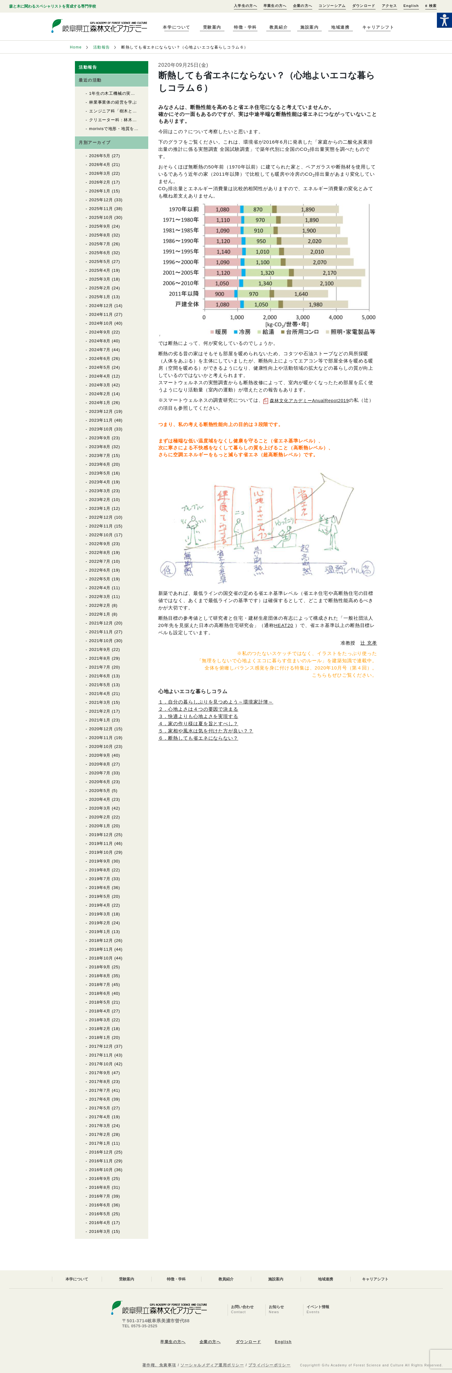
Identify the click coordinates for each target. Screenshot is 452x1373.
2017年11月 (101, 1055)
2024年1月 (99, 402)
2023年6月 (99, 464)
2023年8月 (99, 446)
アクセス (389, 6)
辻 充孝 (368, 643)
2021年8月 (99, 658)
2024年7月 (99, 349)
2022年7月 (99, 561)
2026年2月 (99, 182)
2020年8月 (99, 764)
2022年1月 (99, 614)
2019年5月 (99, 896)
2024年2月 (99, 393)
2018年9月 (99, 967)
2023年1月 (99, 508)
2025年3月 (99, 279)
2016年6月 (99, 1205)
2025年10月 (101, 217)
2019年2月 (99, 922)
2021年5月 (99, 684)
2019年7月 (99, 878)
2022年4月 (99, 587)
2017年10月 (101, 1064)
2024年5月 (99, 367)
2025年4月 (99, 270)
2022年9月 (99, 543)
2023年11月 (101, 420)
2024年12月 (101, 305)
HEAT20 (283, 625)
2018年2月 (99, 1028)
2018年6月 (99, 993)
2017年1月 (99, 1143)
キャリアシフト (378, 27)
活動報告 (101, 47)
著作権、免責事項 (159, 1365)
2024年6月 (99, 358)
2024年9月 (99, 332)
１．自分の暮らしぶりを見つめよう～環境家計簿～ (216, 701)
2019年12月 (101, 834)
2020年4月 (99, 799)
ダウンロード (364, 6)
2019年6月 (99, 887)
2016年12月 (101, 1152)
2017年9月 (99, 1072)
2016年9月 (99, 1178)
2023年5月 (99, 473)
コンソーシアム (332, 6)
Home (76, 47)
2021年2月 (99, 711)
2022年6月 (99, 570)
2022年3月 (99, 596)
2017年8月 (99, 1081)
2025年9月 (99, 226)
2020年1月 (99, 825)
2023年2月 (99, 499)
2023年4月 (99, 482)
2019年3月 (99, 914)
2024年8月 (99, 341)
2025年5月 (99, 261)
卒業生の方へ (275, 6)
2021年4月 (99, 693)
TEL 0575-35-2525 (139, 1326)
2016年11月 (101, 1161)
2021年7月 (99, 667)
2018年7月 (99, 984)
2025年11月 (101, 208)
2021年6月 (99, 676)
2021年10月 (101, 640)
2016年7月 (99, 1196)
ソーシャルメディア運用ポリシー (212, 1365)
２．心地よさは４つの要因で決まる (198, 709)
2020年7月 (99, 773)
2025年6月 (99, 252)
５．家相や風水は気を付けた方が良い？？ (205, 730)
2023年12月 (101, 411)
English (411, 6)
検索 (431, 6)
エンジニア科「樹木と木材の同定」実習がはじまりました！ (147, 111)
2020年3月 (99, 808)
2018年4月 (99, 1011)
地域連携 (340, 27)
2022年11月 (101, 526)
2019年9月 (99, 861)
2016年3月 (99, 1231)
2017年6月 (99, 1099)
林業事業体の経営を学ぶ (113, 102)
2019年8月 (99, 870)
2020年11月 (101, 737)
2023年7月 (99, 455)
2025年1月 (99, 296)
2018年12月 (101, 940)
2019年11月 (101, 843)
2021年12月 (101, 623)
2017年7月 (99, 1090)
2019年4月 (99, 905)
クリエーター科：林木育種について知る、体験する (139, 119)
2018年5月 (99, 1002)
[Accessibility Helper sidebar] (444, 20)
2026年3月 (99, 173)
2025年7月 (99, 244)
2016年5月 (99, 1213)
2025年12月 (101, 199)
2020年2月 (99, 817)
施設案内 (309, 27)
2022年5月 (99, 579)
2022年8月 (99, 552)
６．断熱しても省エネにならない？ (198, 738)
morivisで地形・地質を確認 (116, 128)
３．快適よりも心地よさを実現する (198, 716)
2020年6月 (99, 781)
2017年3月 (99, 1125)
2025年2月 (99, 288)
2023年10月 (101, 429)
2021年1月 (99, 720)
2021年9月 (99, 649)
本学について (176, 27)
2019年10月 (101, 852)
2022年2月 (99, 605)
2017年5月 (99, 1108)
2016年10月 (101, 1169)
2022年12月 (101, 517)
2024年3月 (99, 385)
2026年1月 (99, 191)
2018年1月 (99, 1037)
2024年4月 (99, 376)
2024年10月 (101, 323)
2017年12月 (101, 1046)
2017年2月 (99, 1134)
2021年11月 (101, 632)
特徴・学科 (245, 27)
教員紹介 (278, 27)
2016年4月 (99, 1222)
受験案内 (212, 27)
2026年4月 (99, 164)
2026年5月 (99, 155)
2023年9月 (99, 438)
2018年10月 (101, 958)
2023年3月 (99, 490)
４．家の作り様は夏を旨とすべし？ (198, 723)
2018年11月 (101, 949)
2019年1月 (99, 931)
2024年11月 (101, 314)
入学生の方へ (245, 6)
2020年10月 (101, 746)
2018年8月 (99, 975)
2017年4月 (99, 1116)
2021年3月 (99, 702)
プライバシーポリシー (269, 1365)
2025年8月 (99, 235)
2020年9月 (99, 755)
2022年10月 (101, 535)
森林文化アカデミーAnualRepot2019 (309, 400)
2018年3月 (99, 1019)
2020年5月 (99, 790)
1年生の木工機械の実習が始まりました (127, 93)
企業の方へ (303, 6)
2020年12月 (101, 728)
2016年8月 (99, 1187)
